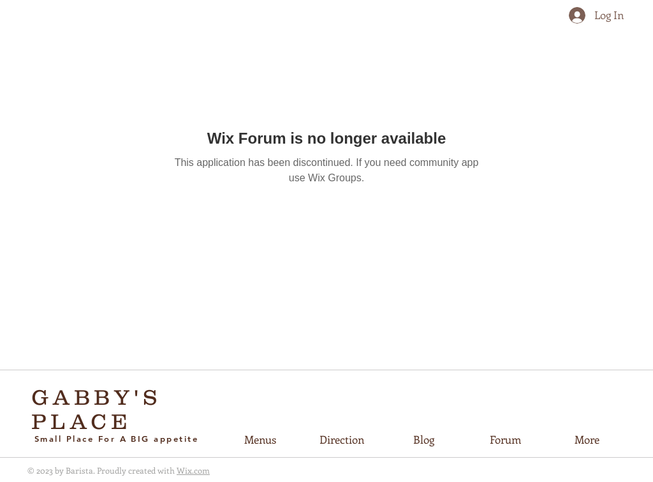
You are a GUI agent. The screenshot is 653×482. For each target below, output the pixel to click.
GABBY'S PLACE (96, 409)
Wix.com (193, 470)
